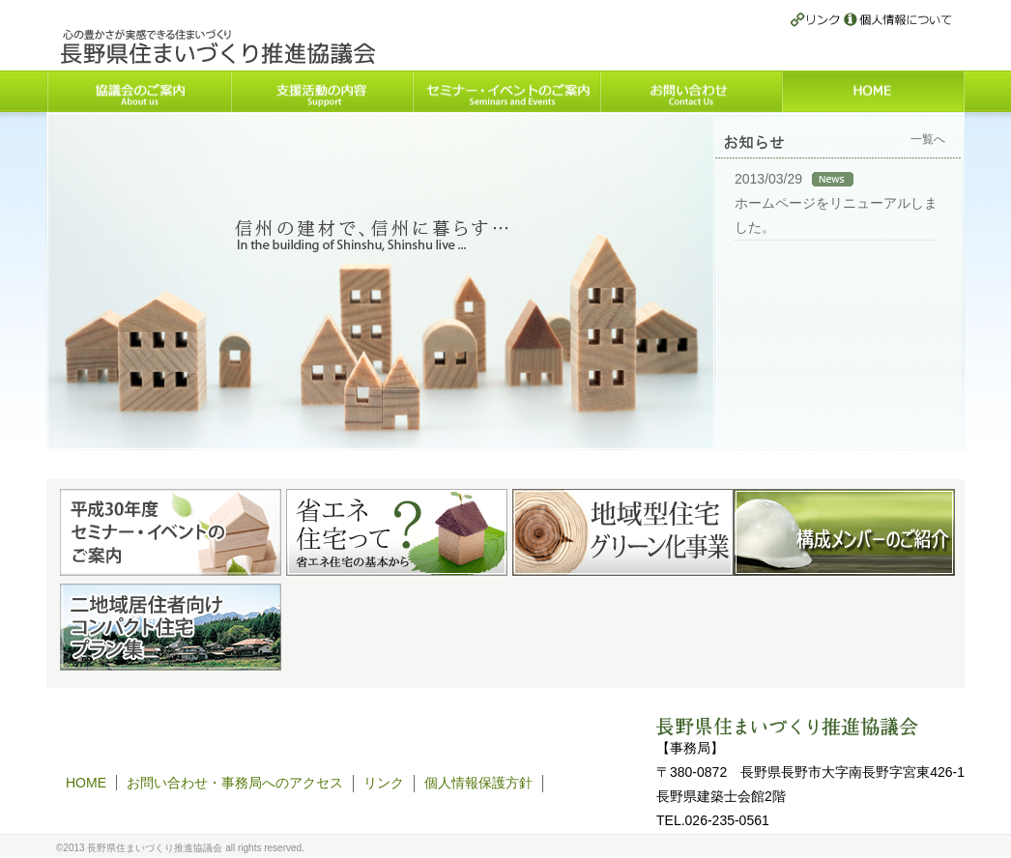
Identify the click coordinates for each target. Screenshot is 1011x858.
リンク (817, 21)
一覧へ (927, 139)
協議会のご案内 (138, 91)
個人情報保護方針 (898, 21)
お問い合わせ (690, 91)
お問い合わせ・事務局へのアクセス (235, 782)
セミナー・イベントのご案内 (505, 91)
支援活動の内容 (321, 91)
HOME (873, 91)
